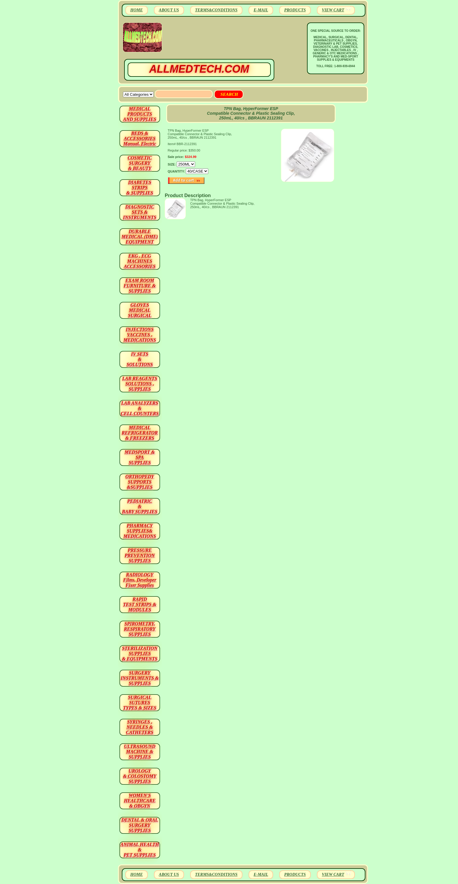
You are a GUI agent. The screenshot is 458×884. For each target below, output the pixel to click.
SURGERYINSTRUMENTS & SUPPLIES (140, 678)
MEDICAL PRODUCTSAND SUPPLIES (139, 114)
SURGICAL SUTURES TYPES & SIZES (140, 702)
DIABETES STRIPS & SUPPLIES (139, 187)
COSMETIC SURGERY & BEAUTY (140, 163)
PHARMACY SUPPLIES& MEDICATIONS (140, 531)
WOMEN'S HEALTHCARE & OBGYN (139, 800)
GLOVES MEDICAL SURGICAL (139, 310)
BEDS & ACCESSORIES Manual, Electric (139, 138)
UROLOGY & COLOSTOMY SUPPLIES (140, 776)
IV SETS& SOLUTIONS (140, 359)
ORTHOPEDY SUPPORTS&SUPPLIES (140, 482)
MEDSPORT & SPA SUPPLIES (140, 457)
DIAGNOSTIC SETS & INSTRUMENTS (140, 212)
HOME (136, 10)
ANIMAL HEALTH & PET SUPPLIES (139, 849)
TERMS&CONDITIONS (216, 10)
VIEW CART (333, 10)
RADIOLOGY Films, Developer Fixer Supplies (139, 580)
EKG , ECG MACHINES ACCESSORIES (140, 261)
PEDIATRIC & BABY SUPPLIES (139, 506)
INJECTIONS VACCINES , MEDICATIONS (140, 334)
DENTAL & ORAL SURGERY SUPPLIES (140, 825)
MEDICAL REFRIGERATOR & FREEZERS (140, 433)
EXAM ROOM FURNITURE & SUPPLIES (140, 285)
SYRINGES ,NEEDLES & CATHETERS (139, 727)
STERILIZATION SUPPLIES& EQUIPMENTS (139, 653)
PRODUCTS (295, 10)
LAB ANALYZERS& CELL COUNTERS (140, 408)
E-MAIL (261, 10)
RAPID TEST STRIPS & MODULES (140, 604)
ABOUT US (169, 10)
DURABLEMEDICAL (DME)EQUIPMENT (140, 236)
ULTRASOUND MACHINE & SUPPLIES (139, 751)
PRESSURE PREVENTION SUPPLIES (140, 555)
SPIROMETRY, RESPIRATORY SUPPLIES (140, 629)
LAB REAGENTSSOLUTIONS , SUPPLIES (139, 383)
